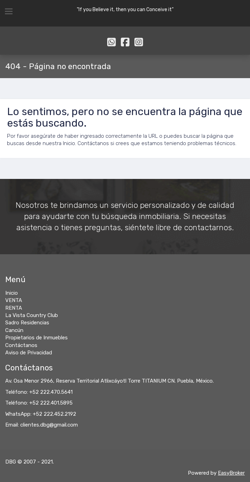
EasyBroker (231, 473)
